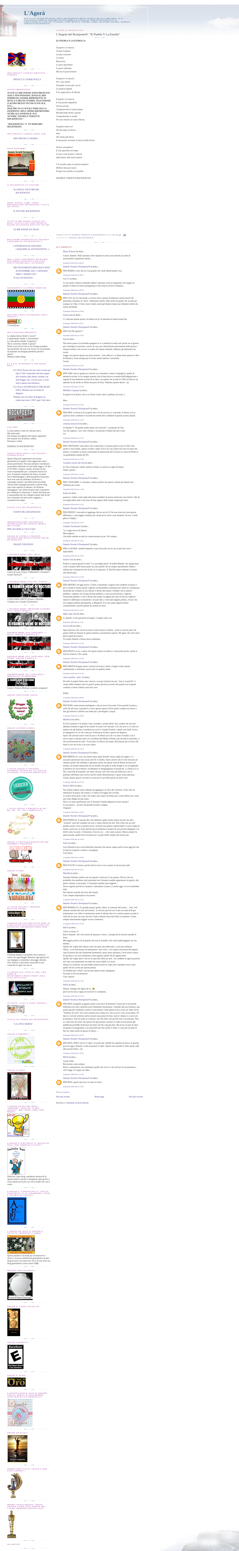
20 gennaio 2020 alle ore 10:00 (73, 311)
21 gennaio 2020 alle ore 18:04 (73, 857)
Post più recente (63, 1096)
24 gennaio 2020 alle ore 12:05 (73, 1086)
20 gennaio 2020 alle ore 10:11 (73, 323)
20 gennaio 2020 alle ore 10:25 (73, 365)
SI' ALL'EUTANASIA (23, 278)
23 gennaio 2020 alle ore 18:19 (73, 1035)
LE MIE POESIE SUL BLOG (26, 229)
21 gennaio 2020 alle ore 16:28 (73, 839)
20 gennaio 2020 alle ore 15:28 (73, 643)
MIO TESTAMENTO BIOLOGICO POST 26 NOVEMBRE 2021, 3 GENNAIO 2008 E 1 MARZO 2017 (31, 270)
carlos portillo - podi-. (72, 677)
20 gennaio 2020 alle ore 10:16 (73, 335)
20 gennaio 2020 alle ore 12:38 (73, 474)
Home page (99, 1096)
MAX (65, 927)
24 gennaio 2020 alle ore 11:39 (73, 1074)
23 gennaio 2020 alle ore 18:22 (73, 1053)
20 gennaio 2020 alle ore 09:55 (73, 290)
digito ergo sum (69, 614)
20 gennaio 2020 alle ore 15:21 (73, 622)
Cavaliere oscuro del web (74, 463)
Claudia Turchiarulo (71, 526)
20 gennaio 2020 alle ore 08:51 (73, 275)
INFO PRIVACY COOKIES (25, 138)
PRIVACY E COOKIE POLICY (27, 79)
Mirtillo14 (67, 719)
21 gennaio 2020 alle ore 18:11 (73, 869)
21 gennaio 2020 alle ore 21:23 (73, 900)
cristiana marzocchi (71, 423)
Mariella (67, 873)
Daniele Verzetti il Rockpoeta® (76, 266)
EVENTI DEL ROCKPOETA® (27, 512)
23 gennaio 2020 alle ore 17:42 (73, 981)
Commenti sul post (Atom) (76, 1102)
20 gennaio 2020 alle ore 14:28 (73, 577)
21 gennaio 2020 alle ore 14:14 (73, 749)
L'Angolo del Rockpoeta (81, 238)
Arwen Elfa (68, 626)
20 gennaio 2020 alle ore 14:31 (73, 610)
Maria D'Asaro (69, 251)
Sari (64, 339)
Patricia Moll (68, 785)
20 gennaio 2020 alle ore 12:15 (73, 438)
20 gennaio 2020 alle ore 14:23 (73, 556)
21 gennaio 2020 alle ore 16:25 (73, 812)
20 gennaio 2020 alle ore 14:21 (73, 541)
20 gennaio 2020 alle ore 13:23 (73, 504)
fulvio (65, 843)
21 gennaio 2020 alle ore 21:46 (73, 924)
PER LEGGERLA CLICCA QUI (21, 529)
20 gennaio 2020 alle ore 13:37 (73, 523)
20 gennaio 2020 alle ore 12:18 (73, 459)
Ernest (65, 493)
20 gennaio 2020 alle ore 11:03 (73, 420)
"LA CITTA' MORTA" (23, 1024)
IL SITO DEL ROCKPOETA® (26, 211)
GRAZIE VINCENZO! (23, 544)
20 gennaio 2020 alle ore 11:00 (73, 405)
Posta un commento (62, 1092)
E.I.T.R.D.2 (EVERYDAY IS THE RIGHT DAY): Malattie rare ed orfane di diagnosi (31, 390)
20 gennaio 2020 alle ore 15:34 (73, 658)
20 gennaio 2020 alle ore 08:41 (73, 263)
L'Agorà (34, 13)
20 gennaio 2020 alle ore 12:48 (73, 489)
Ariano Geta (68, 559)
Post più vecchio (136, 1096)
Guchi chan (68, 315)
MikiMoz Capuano (71, 390)
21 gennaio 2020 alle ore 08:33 (73, 716)
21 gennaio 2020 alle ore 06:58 (73, 697)
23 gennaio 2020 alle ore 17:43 (73, 996)
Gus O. (66, 278)
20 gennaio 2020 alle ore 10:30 (73, 387)
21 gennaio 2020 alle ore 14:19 (73, 782)
